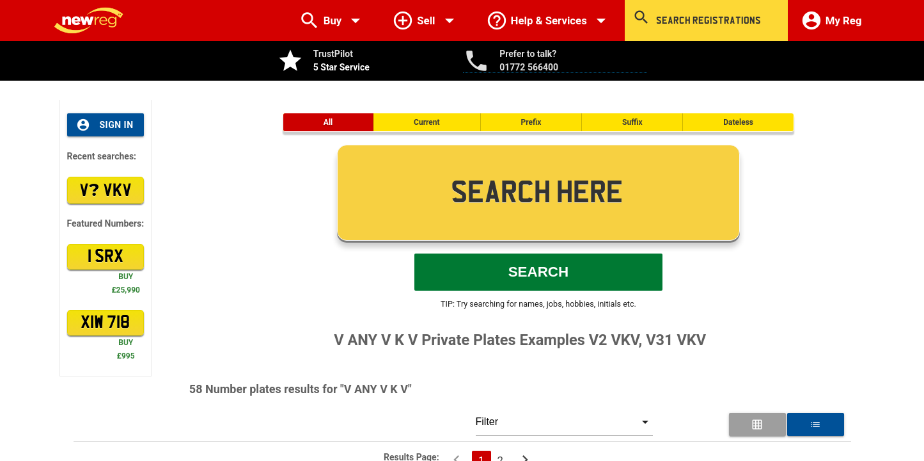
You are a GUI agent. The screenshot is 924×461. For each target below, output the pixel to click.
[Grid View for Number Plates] (757, 424)
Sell (426, 20)
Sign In (105, 124)
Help (549, 20)
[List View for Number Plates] (815, 424)
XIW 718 (105, 323)
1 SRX (105, 257)
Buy (333, 20)
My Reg (831, 20)
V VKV (105, 189)
